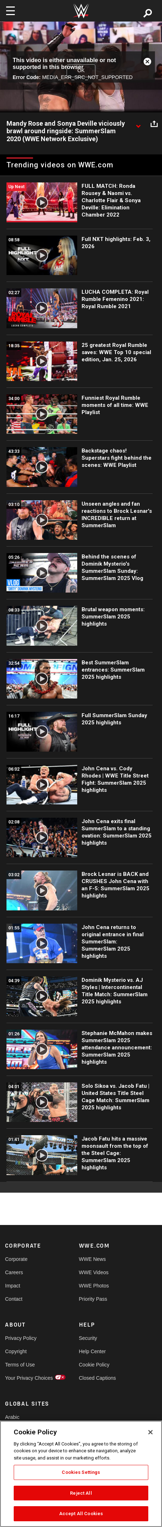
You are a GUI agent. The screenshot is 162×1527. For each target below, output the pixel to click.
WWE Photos (94, 1286)
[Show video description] (138, 124)
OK (80, 70)
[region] (81, 1474)
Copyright (16, 1351)
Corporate (16, 1259)
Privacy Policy (20, 1338)
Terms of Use (20, 1365)
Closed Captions (97, 1378)
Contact (13, 1299)
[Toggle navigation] (10, 11)
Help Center (92, 1351)
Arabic (12, 1417)
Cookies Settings (81, 1472)
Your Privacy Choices (23, 1378)
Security (88, 1338)
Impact (12, 1286)
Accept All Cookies (81, 1513)
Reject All (81, 1493)
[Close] (150, 1432)
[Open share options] (154, 124)
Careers (14, 1272)
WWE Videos (94, 1272)
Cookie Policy (94, 1365)
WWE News (92, 1259)
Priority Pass (93, 1299)
